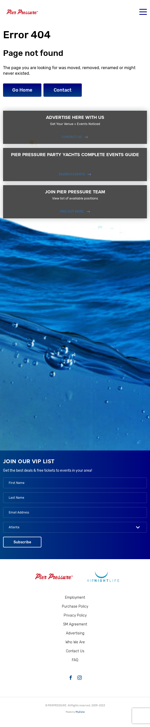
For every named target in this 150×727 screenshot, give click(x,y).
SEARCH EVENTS (72, 174)
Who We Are (75, 642)
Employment (75, 597)
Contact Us (72, 137)
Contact (63, 90)
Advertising (75, 633)
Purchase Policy (75, 606)
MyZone (80, 711)
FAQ (75, 660)
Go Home (22, 90)
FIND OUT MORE (72, 211)
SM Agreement (75, 624)
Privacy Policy (75, 615)
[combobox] (75, 527)
